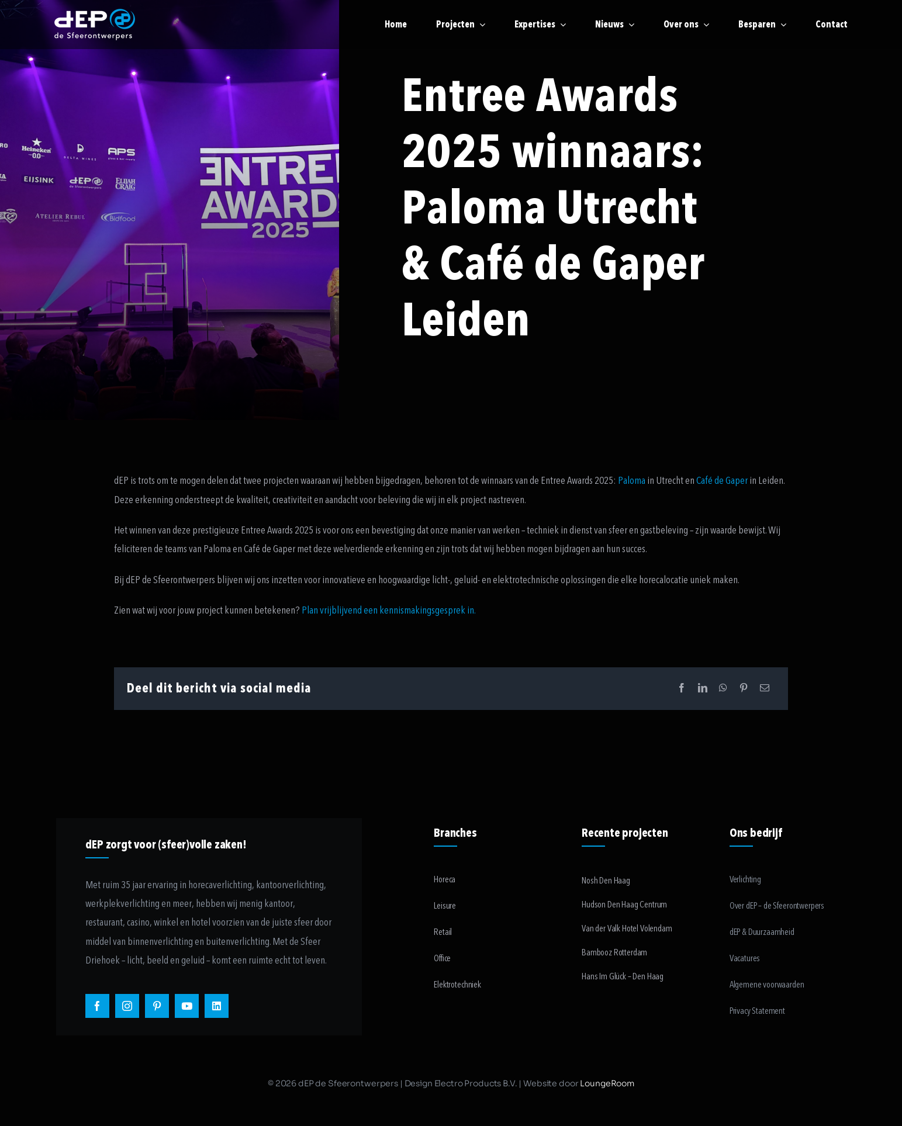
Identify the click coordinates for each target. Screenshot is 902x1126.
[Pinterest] (743, 688)
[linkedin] (217, 1006)
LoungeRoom (607, 1083)
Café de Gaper (722, 480)
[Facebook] (681, 688)
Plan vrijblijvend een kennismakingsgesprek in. (389, 610)
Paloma (631, 480)
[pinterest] (157, 1006)
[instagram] (127, 1006)
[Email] (764, 688)
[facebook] (97, 1006)
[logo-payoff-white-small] (94, 24)
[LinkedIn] (702, 688)
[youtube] (187, 1006)
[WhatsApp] (723, 688)
